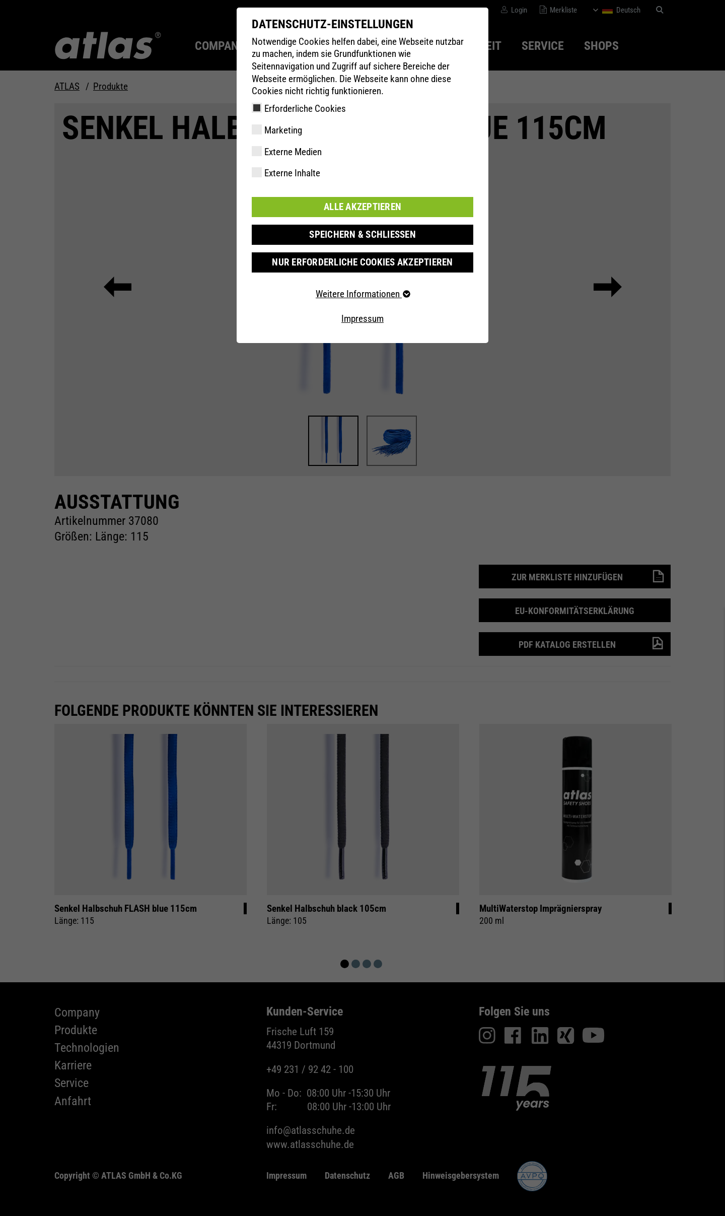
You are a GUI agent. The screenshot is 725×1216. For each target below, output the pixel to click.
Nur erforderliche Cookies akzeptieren (362, 262)
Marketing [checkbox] (283, 130)
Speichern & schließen (362, 234)
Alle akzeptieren (362, 207)
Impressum (362, 318)
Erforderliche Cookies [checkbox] (305, 108)
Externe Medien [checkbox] (293, 152)
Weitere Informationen (362, 294)
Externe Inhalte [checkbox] (292, 173)
